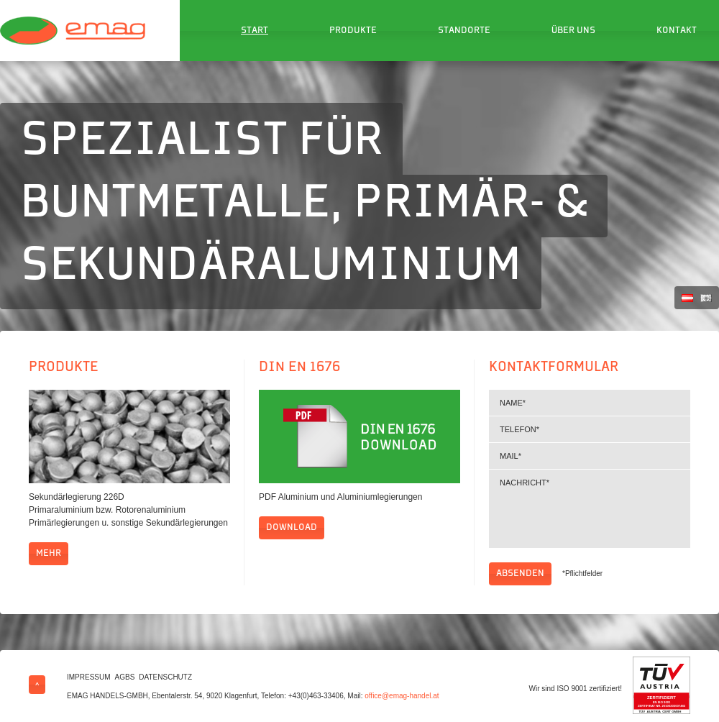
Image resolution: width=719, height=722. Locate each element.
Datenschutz (165, 677)
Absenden (520, 574)
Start (254, 31)
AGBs (125, 677)
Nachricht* (589, 509)
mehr (48, 553)
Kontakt (676, 31)
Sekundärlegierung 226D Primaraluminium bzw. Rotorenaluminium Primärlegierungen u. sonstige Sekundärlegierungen (128, 510)
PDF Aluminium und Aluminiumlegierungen (340, 497)
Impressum (89, 677)
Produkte (353, 31)
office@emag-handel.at (402, 696)
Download (291, 528)
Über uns (573, 31)
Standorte (464, 31)
